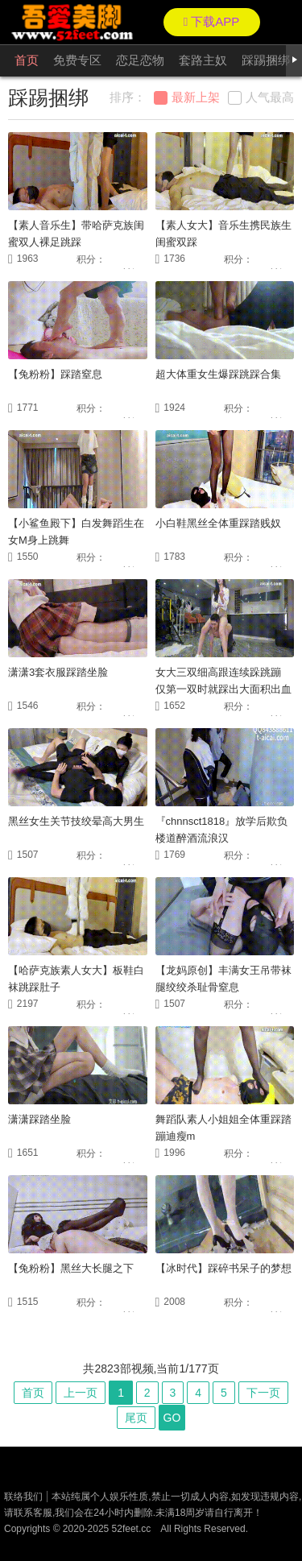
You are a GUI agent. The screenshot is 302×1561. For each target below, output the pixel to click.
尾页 (136, 1417)
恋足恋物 (140, 60)
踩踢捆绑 (266, 60)
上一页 (80, 1392)
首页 (26, 60)
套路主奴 (203, 60)
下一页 (263, 1392)
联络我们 (23, 1496)
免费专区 (77, 60)
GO (172, 1417)
